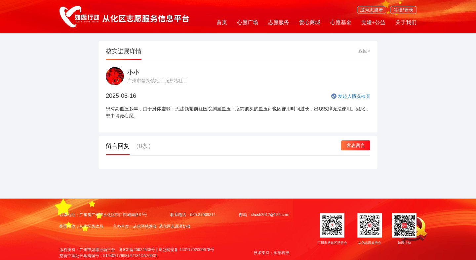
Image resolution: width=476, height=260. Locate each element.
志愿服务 (278, 22)
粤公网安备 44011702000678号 (186, 249)
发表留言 (355, 145)
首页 (222, 22)
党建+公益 (373, 22)
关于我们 (405, 22)
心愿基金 (340, 22)
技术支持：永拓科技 (271, 252)
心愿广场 (247, 22)
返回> (364, 51)
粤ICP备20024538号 (137, 249)
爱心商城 (309, 22)
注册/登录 (403, 10)
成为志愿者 (371, 10)
